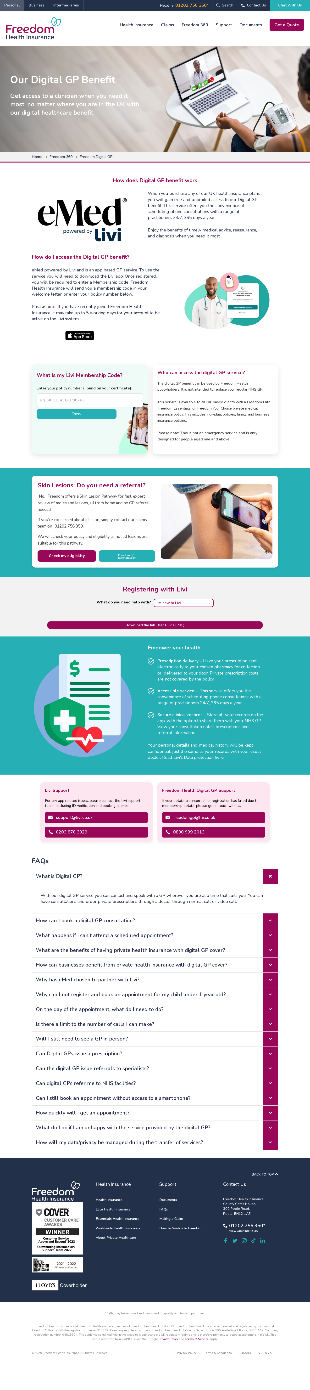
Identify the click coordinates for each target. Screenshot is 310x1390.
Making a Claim (171, 1218)
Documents (251, 25)
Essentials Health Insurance (117, 1218)
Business (36, 5)
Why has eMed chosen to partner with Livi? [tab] (157, 980)
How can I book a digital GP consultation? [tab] (157, 920)
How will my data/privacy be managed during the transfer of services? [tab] (157, 1142)
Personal (12, 5)
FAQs (163, 1209)
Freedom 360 (195, 25)
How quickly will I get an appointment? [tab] (157, 1113)
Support (224, 25)
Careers (245, 1353)
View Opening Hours (243, 1231)
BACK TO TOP (265, 1174)
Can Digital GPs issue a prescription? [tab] (157, 1054)
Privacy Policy (168, 1339)
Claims (167, 25)
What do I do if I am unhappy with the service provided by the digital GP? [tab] (157, 1127)
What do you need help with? (124, 602)
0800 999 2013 (189, 832)
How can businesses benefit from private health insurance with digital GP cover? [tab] (157, 965)
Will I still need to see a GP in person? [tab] (157, 1039)
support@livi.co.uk (74, 817)
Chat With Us (290, 5)
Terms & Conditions (218, 1353)
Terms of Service (197, 1339)
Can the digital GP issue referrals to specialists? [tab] (157, 1068)
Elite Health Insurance (113, 1209)
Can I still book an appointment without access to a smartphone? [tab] (157, 1098)
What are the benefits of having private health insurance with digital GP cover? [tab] (157, 950)
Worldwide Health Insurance (118, 1228)
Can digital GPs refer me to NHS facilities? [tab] (157, 1083)
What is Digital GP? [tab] (157, 876)
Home (37, 156)
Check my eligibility (67, 555)
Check (77, 413)
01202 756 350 (191, 5)
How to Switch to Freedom (180, 1228)
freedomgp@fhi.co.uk (194, 817)
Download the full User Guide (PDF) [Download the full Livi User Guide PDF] (155, 625)
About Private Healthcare (116, 1237)
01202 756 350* (247, 1225)
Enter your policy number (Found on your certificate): (84, 388)
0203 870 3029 (71, 832)
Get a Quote (287, 25)
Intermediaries (66, 5)
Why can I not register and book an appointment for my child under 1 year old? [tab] (157, 994)
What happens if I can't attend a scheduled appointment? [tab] (157, 935)
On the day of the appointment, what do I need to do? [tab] (157, 1009)
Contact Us (256, 5)
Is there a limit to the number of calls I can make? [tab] (157, 1024)
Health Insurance (136, 25)
